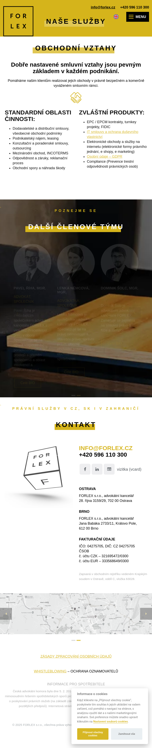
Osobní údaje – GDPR (104, 157)
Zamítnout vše (126, 733)
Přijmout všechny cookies (93, 734)
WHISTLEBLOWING (50, 671)
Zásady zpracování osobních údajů (76, 656)
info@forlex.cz (103, 7)
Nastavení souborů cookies (110, 721)
